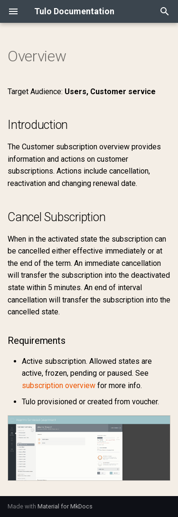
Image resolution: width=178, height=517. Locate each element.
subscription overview (58, 385)
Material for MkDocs (65, 506)
